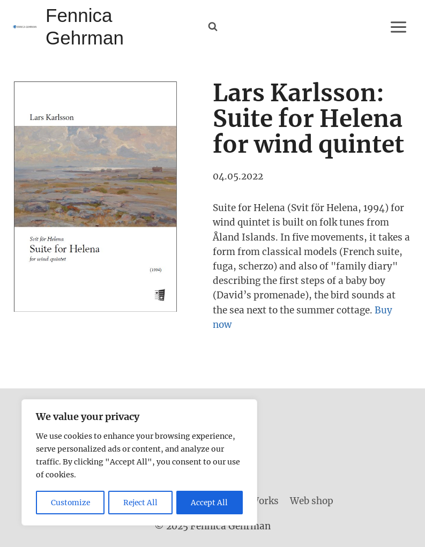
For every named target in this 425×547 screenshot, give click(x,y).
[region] (139, 463)
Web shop (311, 501)
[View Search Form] (212, 26)
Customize (70, 502)
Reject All (141, 502)
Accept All (210, 502)
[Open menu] (398, 26)
